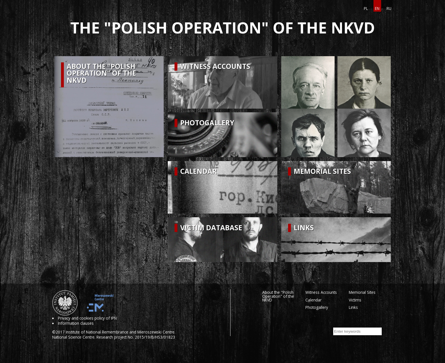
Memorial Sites (362, 292)
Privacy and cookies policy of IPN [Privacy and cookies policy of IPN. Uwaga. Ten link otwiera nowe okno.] (87, 318)
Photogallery (316, 307)
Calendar (313, 299)
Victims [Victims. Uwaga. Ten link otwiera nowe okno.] (355, 299)
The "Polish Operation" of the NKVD (222, 27)
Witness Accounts (321, 292)
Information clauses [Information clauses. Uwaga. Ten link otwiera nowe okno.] (76, 323)
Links (353, 307)
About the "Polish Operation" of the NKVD (278, 296)
